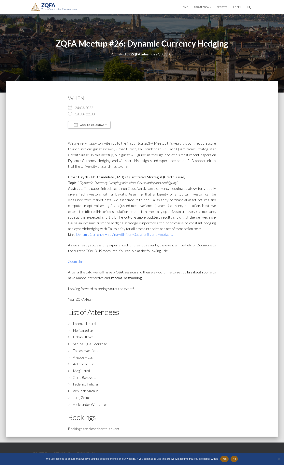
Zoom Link (75, 261)
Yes (224, 458)
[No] (279, 459)
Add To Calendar (89, 125)
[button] (210, 7)
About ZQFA (202, 7)
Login (237, 7)
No (234, 458)
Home (184, 7)
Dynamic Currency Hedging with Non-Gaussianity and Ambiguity (125, 234)
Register (222, 7)
